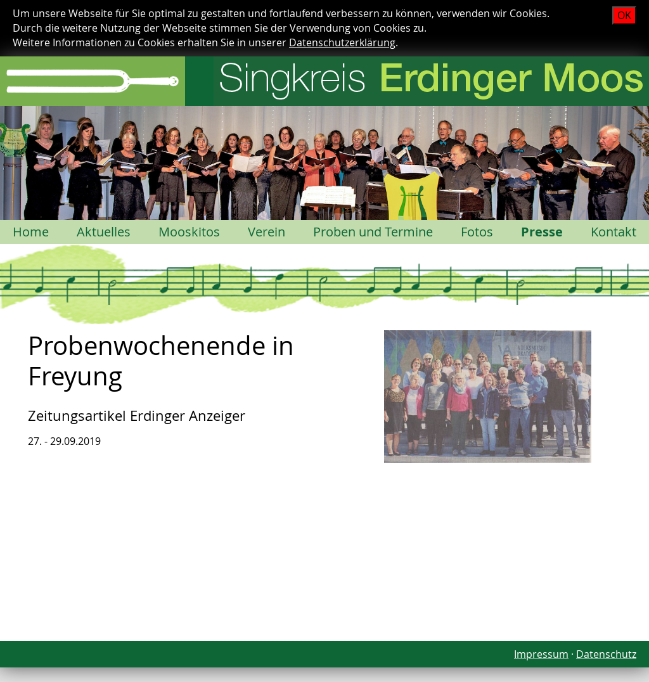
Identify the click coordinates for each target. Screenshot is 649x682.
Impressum (541, 654)
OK (624, 15)
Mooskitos (189, 231)
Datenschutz (606, 654)
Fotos (477, 231)
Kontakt (613, 231)
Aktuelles (104, 231)
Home (31, 231)
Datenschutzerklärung (342, 42)
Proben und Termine (373, 231)
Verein (266, 231)
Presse (542, 231)
